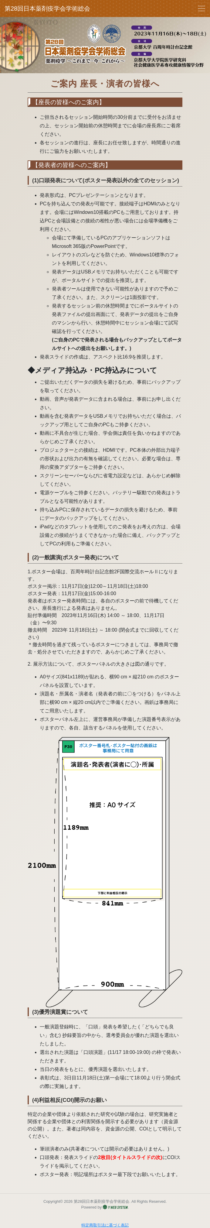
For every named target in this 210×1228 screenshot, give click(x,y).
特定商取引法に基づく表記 (105, 1225)
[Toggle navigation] (201, 8)
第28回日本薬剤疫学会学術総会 (28, 8)
